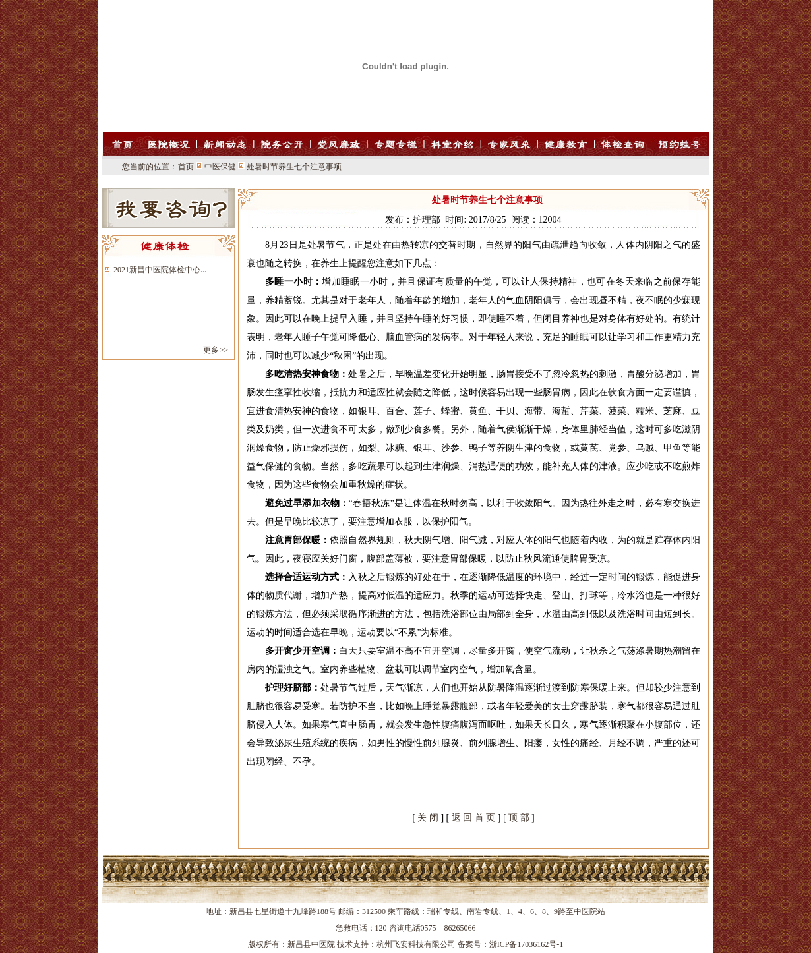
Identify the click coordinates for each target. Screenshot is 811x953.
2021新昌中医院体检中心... (159, 269)
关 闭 (427, 818)
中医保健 (220, 166)
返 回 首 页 (474, 818)
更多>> (215, 350)
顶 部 (518, 818)
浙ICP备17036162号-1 (526, 944)
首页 (186, 166)
